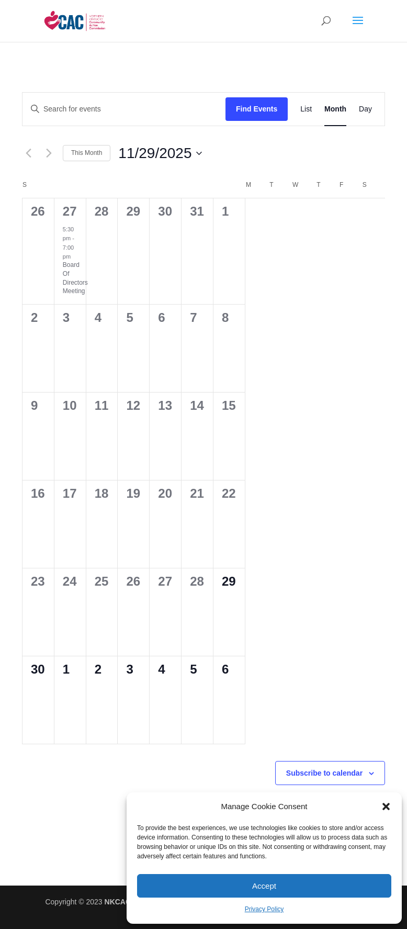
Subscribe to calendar (324, 773)
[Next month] (48, 153)
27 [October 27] (70, 211)
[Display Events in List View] (306, 109)
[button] (386, 806)
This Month (86, 152)
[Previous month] (28, 153)
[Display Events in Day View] (365, 109)
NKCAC (118, 902)
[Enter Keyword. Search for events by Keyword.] (123, 109)
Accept (264, 885)
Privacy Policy (264, 909)
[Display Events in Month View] (335, 109)
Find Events (256, 109)
